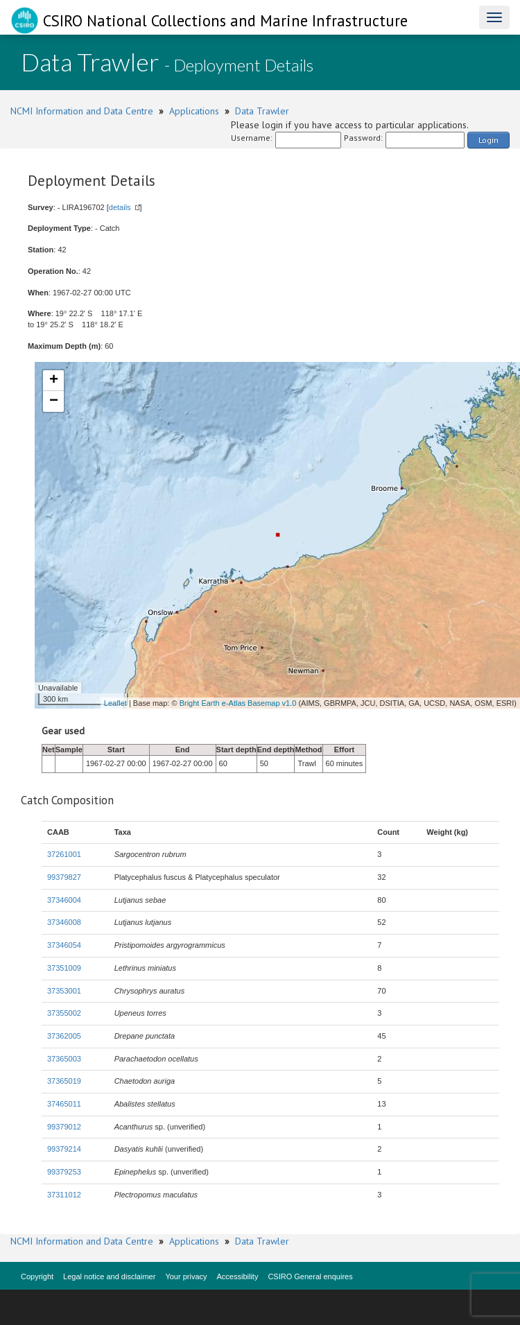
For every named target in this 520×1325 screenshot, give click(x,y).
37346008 (64, 922)
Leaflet (115, 703)
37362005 (64, 1036)
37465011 (64, 1104)
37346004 (64, 900)
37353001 (64, 991)
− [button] (53, 401)
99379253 (64, 1172)
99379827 (64, 877)
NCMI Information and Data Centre (81, 111)
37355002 (64, 1013)
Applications (194, 111)
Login (488, 140)
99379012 (64, 1127)
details (120, 207)
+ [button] (53, 380)
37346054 (64, 945)
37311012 (64, 1194)
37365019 (64, 1081)
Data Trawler (262, 111)
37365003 (64, 1059)
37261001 (64, 854)
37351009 (64, 968)
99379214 (64, 1149)
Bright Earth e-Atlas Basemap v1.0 (238, 703)
